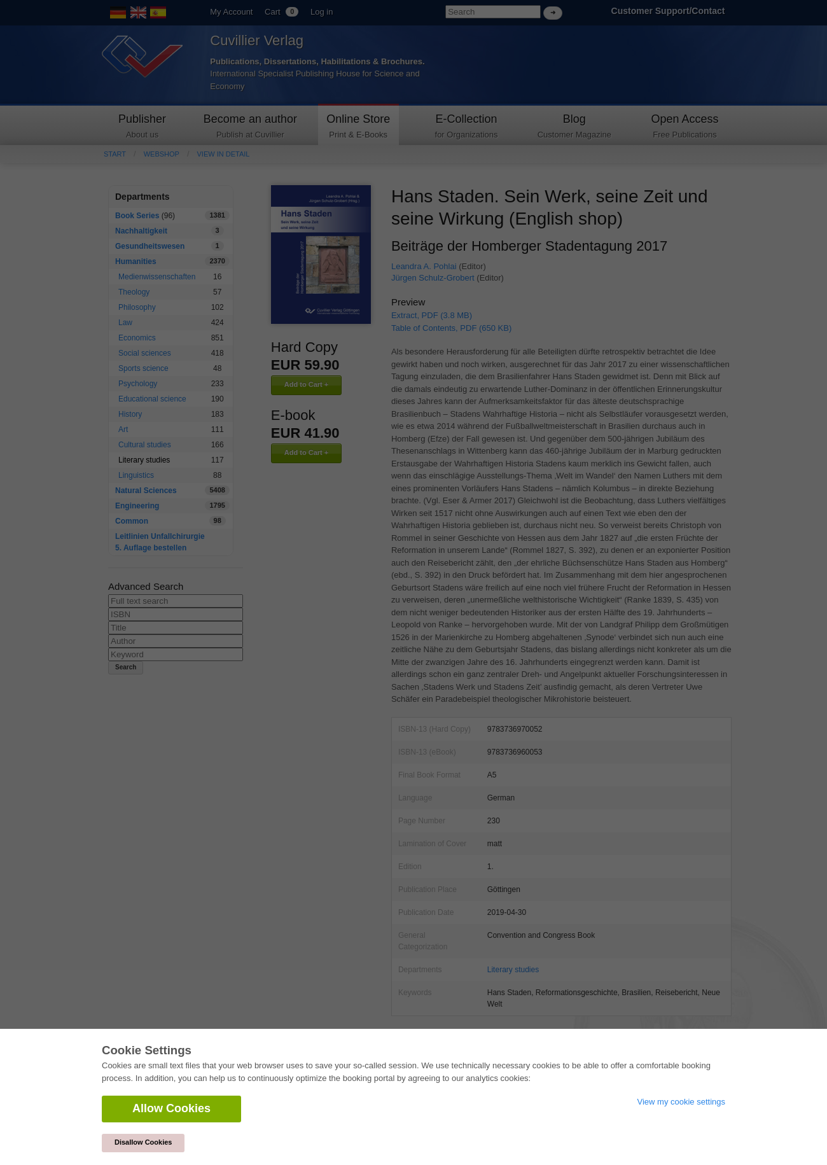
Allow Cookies (171, 1108)
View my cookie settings (681, 1101)
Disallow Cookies (143, 1142)
